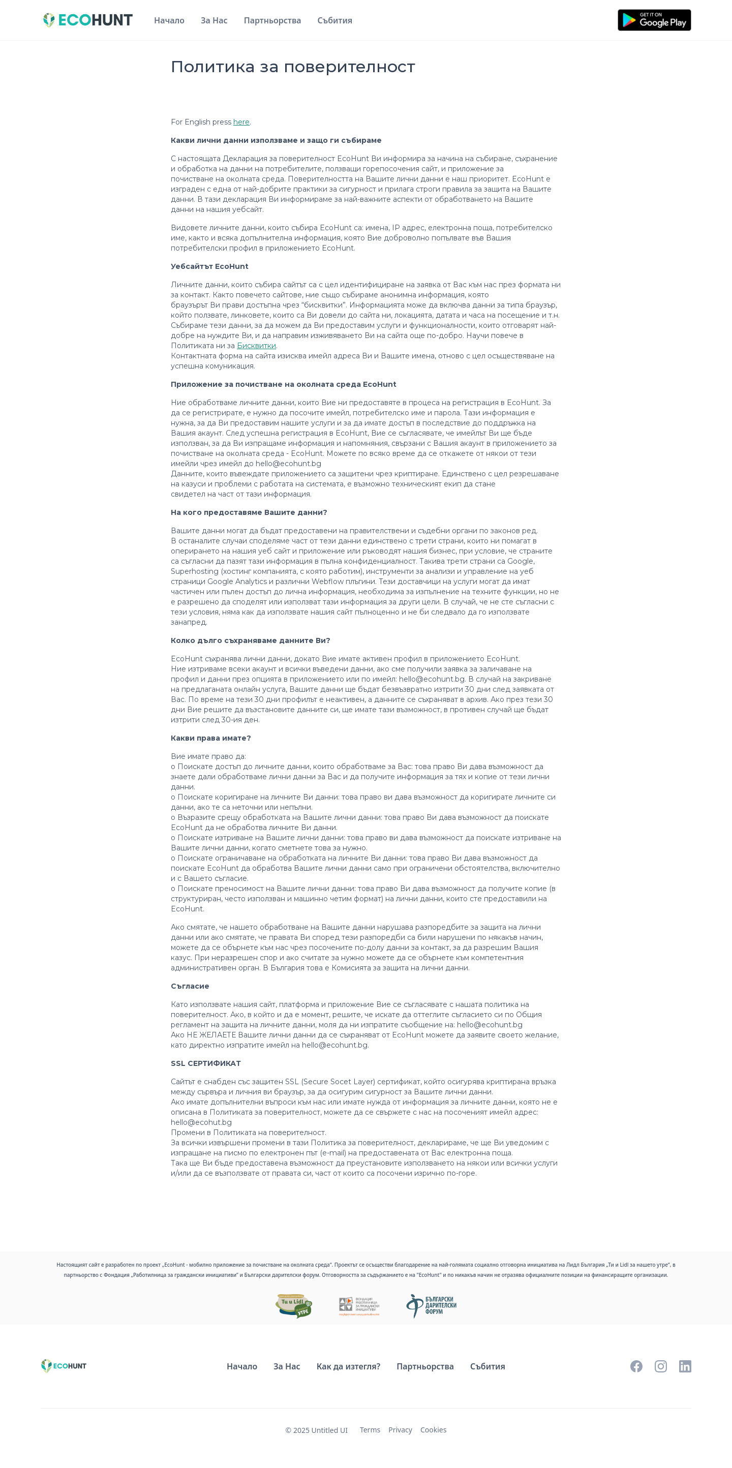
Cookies (433, 1429)
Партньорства (272, 20)
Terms (370, 1429)
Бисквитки (256, 345)
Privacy (400, 1429)
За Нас (214, 20)
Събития (335, 20)
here (241, 122)
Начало (169, 20)
